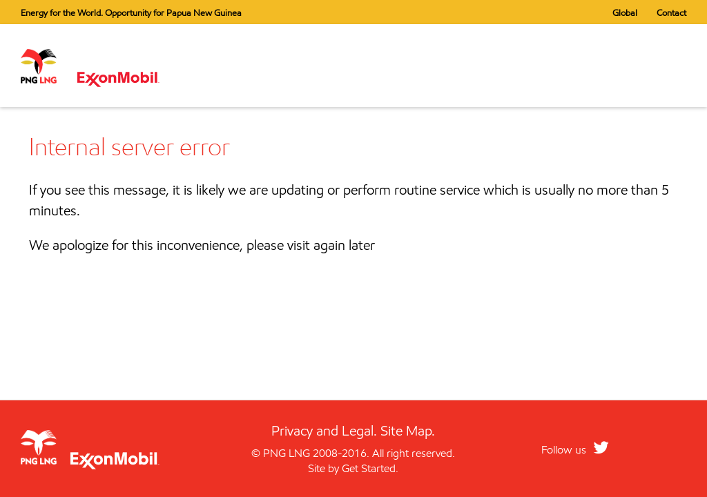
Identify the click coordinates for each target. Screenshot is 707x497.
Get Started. (370, 468)
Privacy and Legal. (324, 430)
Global (624, 12)
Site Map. (407, 430)
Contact (671, 12)
